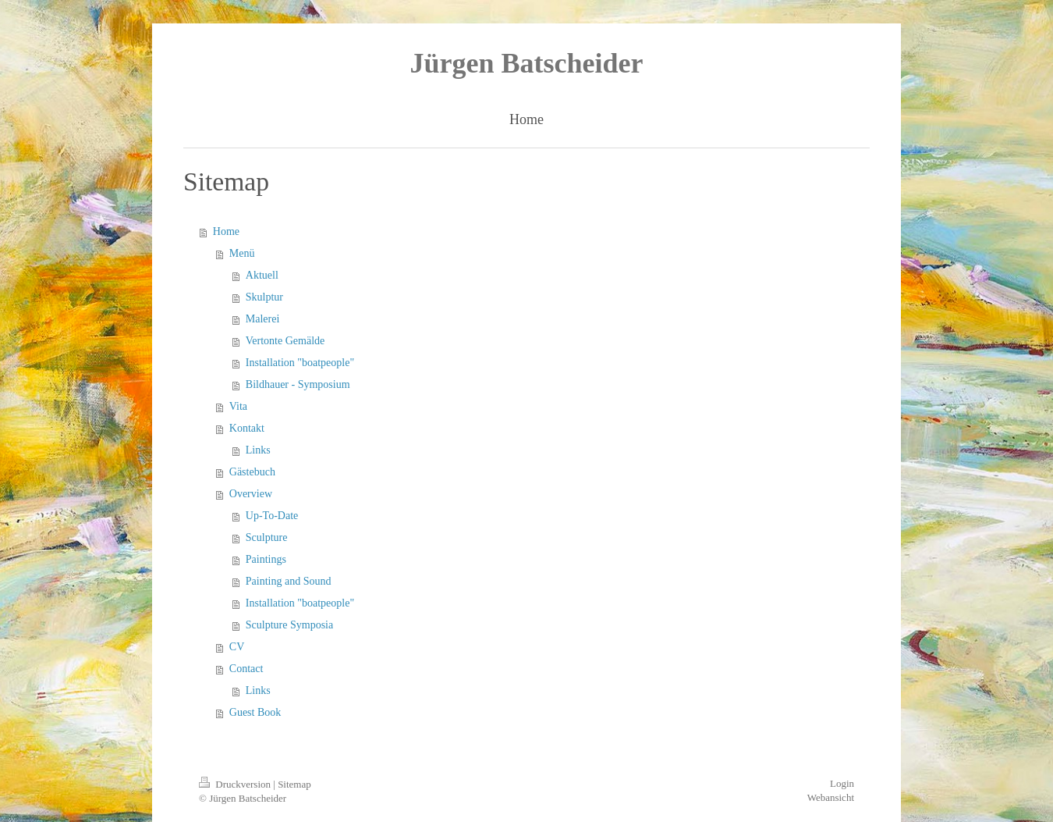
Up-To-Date (272, 515)
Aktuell (262, 275)
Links (258, 450)
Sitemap (294, 784)
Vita (238, 406)
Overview (250, 494)
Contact (246, 668)
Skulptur (264, 297)
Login (842, 783)
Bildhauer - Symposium (298, 384)
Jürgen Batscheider (527, 63)
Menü (242, 253)
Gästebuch (252, 472)
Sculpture (267, 537)
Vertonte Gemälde (285, 341)
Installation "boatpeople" (300, 362)
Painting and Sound (289, 581)
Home (226, 231)
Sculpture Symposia (289, 625)
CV (236, 647)
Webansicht (830, 797)
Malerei (263, 319)
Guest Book (255, 712)
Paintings (266, 559)
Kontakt (246, 428)
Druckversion (236, 784)
